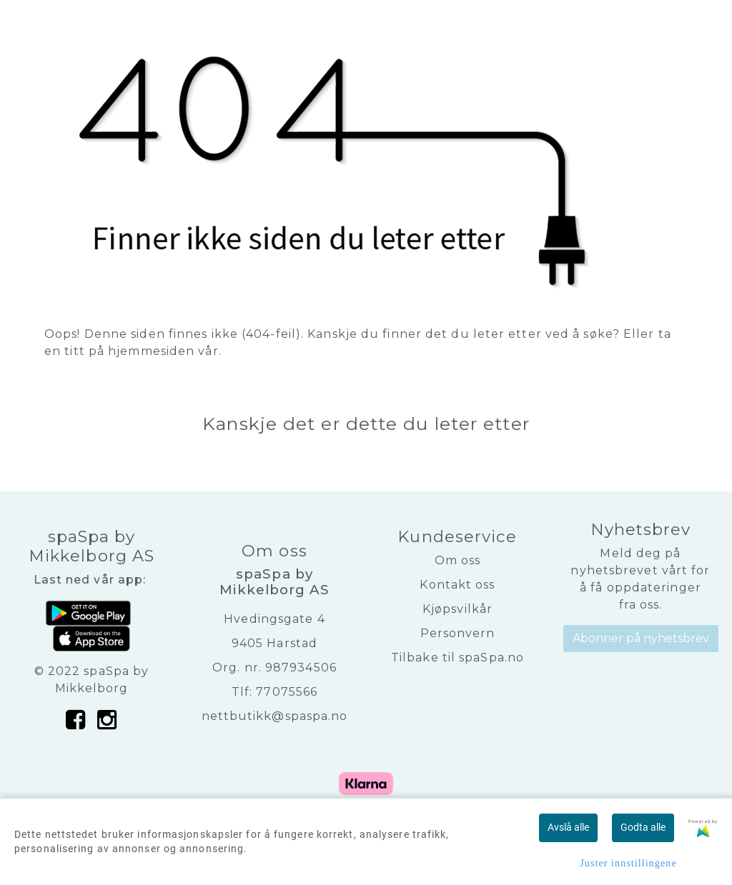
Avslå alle (568, 827)
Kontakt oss (457, 584)
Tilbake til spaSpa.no (457, 657)
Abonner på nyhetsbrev (641, 638)
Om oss (458, 560)
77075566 (286, 692)
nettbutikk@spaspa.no (275, 716)
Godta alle (643, 827)
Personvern (457, 633)
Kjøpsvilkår (457, 609)
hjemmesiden (151, 351)
